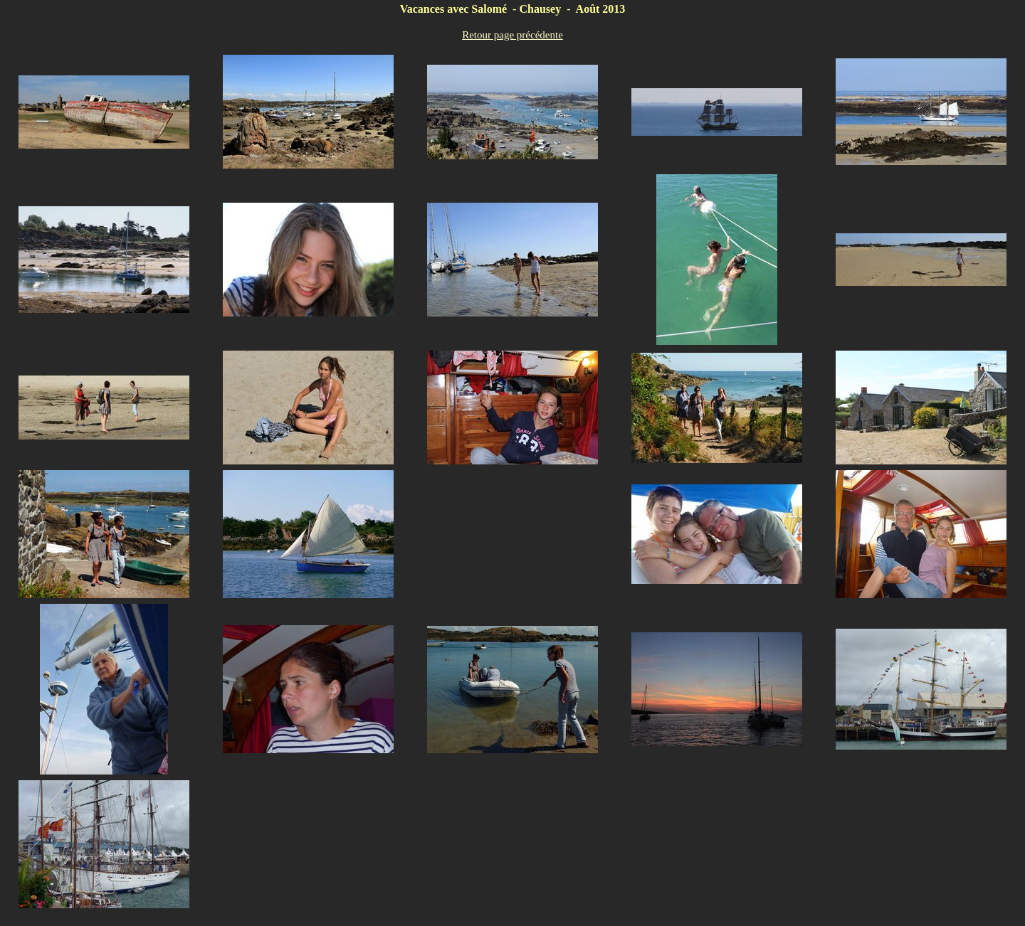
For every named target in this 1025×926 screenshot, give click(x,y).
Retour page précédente (512, 35)
